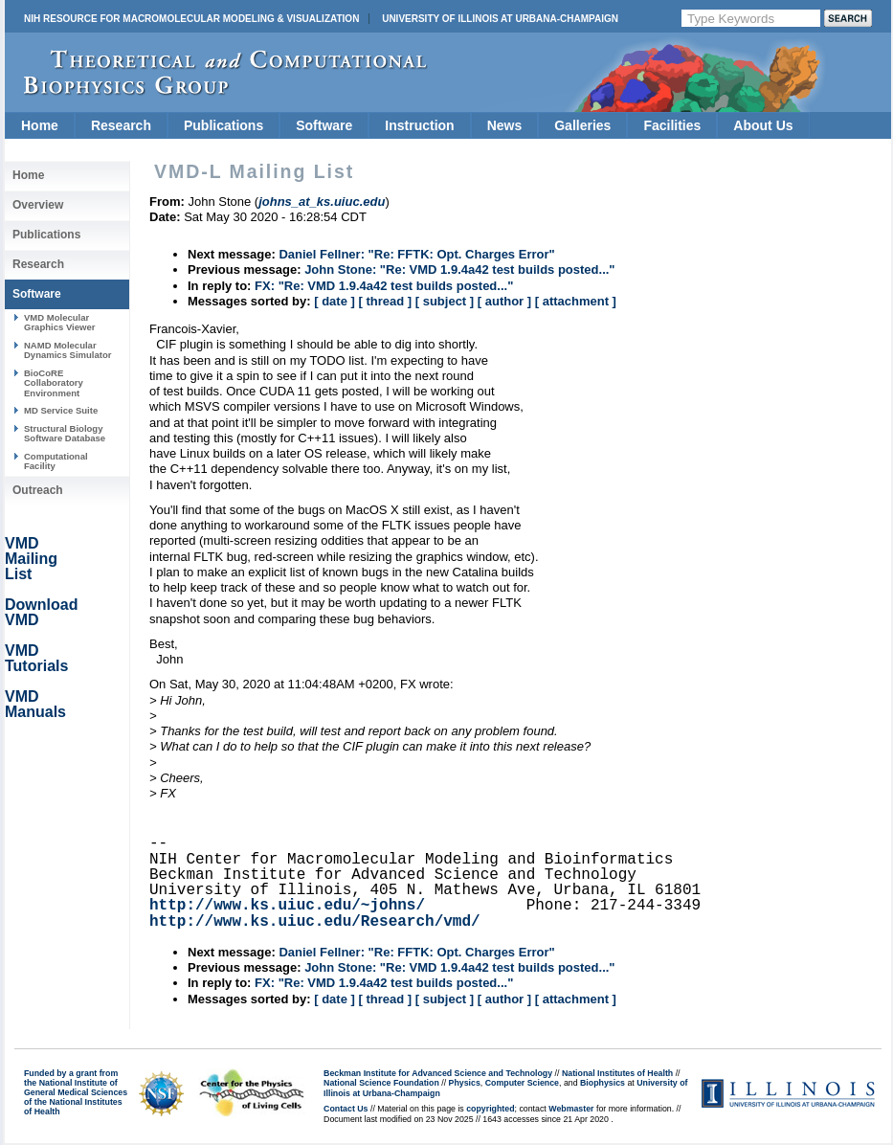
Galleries (582, 125)
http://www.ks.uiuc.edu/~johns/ (287, 905)
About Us (763, 125)
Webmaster (570, 1108)
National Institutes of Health (617, 1073)
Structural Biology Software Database (64, 433)
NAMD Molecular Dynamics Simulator (68, 350)
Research (121, 125)
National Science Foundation (381, 1083)
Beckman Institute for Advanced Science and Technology (438, 1073)
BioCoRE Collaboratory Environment (53, 383)
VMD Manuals (35, 704)
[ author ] (504, 301)
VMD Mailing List (31, 558)
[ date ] (334, 301)
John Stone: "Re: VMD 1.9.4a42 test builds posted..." (459, 269)
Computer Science (522, 1083)
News (505, 125)
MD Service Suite (61, 410)
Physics (464, 1083)
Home (39, 125)
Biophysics (602, 1083)
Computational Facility (56, 461)
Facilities (672, 125)
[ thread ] (385, 301)
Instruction (419, 125)
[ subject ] (444, 301)
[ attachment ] (575, 301)
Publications (223, 125)
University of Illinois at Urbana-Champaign (500, 18)
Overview (37, 205)
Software (324, 125)
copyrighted (490, 1108)
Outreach (37, 490)
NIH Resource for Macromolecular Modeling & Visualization (191, 18)
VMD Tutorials (36, 658)
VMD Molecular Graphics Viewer (59, 322)
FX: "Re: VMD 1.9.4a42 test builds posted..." (384, 286)
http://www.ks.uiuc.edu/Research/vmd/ (314, 921)
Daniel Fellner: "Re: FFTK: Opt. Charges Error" (416, 254)
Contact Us (346, 1108)
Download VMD (41, 612)
